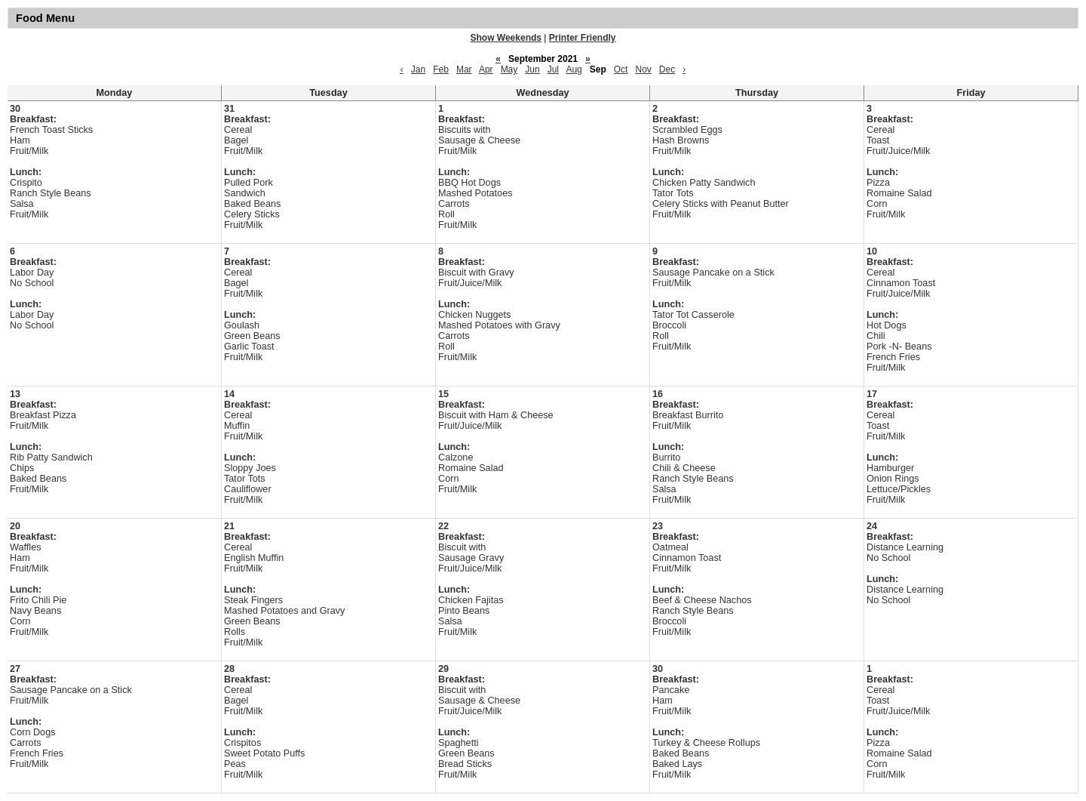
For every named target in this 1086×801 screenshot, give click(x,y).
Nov (643, 69)
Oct (621, 69)
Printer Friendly (582, 37)
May (509, 69)
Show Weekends (506, 37)
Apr (486, 69)
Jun (532, 69)
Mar (464, 69)
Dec (667, 69)
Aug (573, 69)
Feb (441, 69)
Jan (418, 69)
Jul (553, 69)
